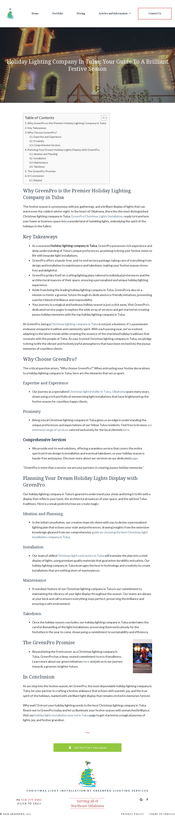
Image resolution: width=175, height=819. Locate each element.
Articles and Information (118, 13)
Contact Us (154, 13)
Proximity (38, 141)
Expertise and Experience (47, 136)
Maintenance (40, 162)
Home (35, 13)
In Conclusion (35, 175)
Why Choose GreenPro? (42, 132)
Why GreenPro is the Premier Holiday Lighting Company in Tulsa (66, 123)
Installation (39, 158)
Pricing (81, 13)
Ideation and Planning (45, 154)
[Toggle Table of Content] (102, 118)
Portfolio (57, 13)
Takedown (39, 166)
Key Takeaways (36, 127)
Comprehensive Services (47, 145)
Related (37, 180)
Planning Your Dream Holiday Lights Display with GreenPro (63, 149)
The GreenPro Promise (41, 171)
